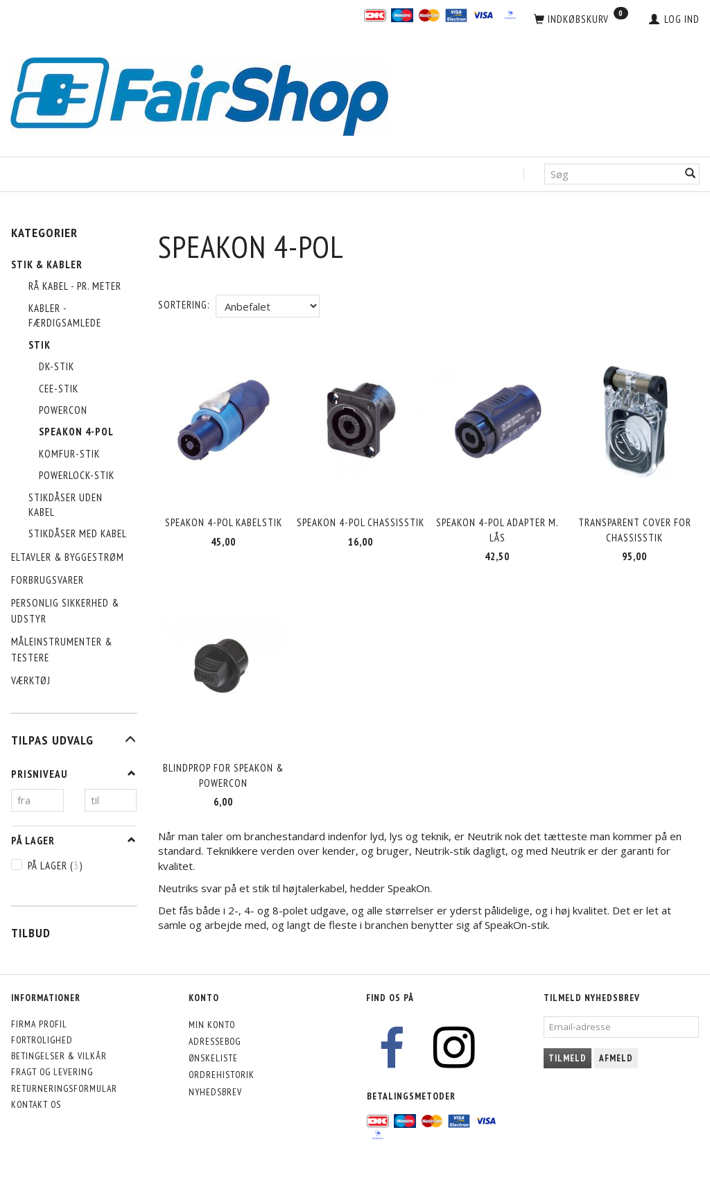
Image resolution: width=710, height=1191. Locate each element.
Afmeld (616, 1058)
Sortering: (183, 304)
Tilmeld (567, 1058)
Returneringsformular (64, 1088)
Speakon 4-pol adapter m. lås (497, 529)
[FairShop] (199, 95)
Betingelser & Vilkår (59, 1056)
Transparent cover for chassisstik (634, 529)
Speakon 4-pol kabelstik (223, 521)
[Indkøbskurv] (581, 19)
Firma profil (39, 1024)
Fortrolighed (42, 1040)
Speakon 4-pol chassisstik (360, 521)
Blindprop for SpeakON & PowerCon (223, 773)
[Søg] (690, 174)
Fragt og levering (52, 1072)
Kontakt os (36, 1104)
